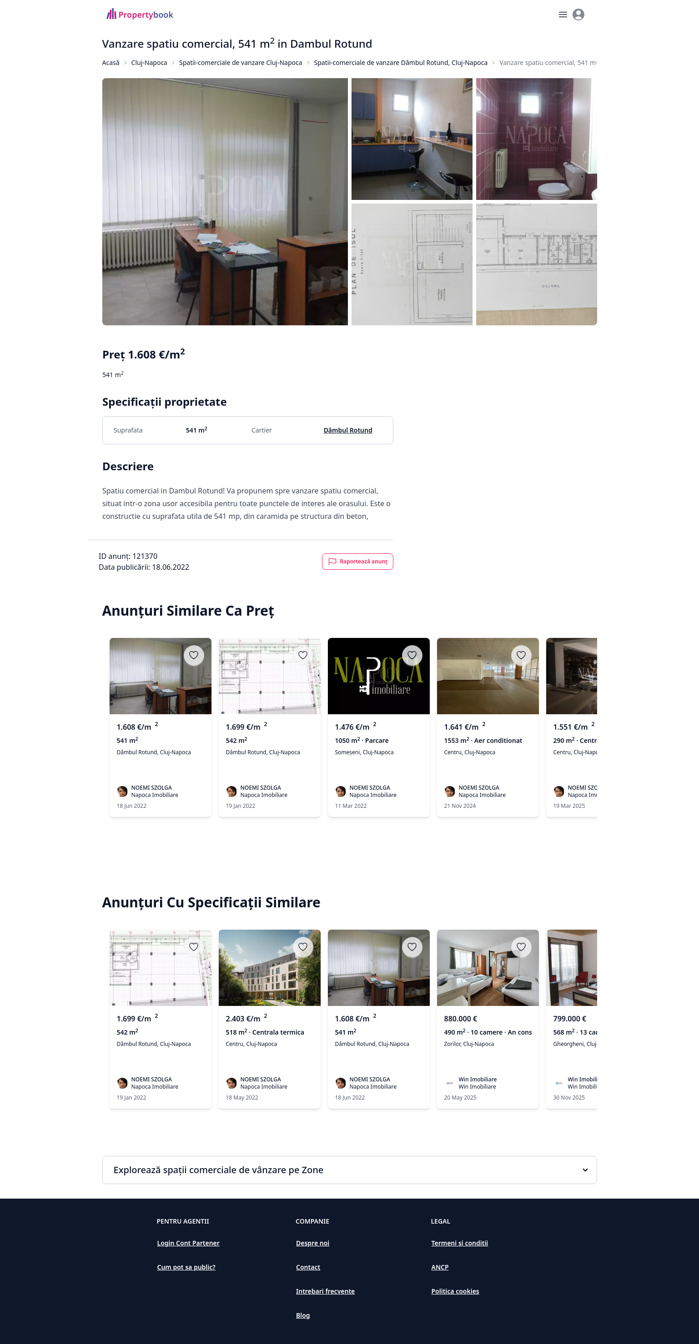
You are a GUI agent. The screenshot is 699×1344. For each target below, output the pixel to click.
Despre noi (312, 1243)
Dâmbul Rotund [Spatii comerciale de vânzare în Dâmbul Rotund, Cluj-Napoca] (347, 430)
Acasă (111, 62)
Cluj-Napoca (149, 62)
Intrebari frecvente (325, 1291)
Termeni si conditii (459, 1243)
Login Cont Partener (188, 1243)
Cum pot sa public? (186, 1267)
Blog (303, 1315)
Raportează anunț (357, 561)
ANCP (439, 1267)
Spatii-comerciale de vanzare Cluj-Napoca (240, 62)
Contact (308, 1267)
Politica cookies (455, 1291)
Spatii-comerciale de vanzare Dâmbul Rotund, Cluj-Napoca (401, 62)
